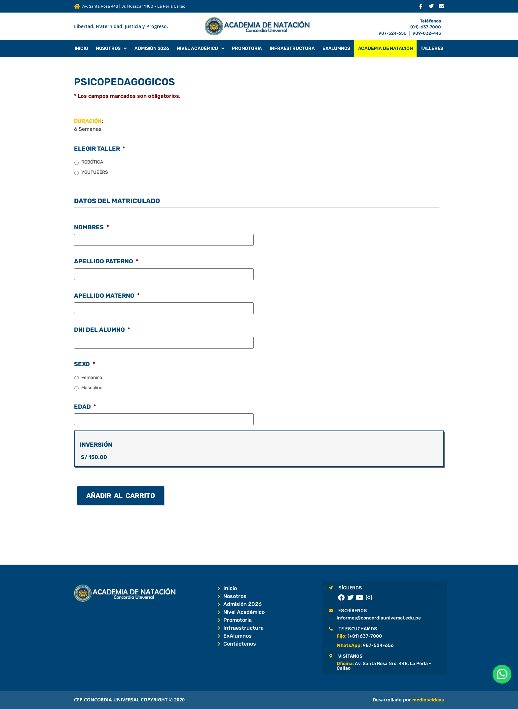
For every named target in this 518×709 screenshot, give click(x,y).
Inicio (81, 48)
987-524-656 (392, 33)
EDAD (85, 406)
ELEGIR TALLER (99, 148)
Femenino (91, 377)
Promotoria (247, 48)
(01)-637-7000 (425, 26)
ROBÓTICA (92, 162)
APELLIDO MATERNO (107, 295)
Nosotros (111, 48)
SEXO (84, 364)
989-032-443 (427, 33)
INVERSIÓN (96, 444)
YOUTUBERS (94, 172)
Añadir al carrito (120, 496)
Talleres (432, 48)
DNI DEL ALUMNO (102, 329)
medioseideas (428, 700)
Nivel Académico (200, 48)
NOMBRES (91, 227)
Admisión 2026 (151, 48)
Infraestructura (292, 48)
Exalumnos (336, 48)
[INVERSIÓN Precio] (259, 457)
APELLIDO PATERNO (106, 261)
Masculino (91, 388)
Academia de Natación (385, 48)
